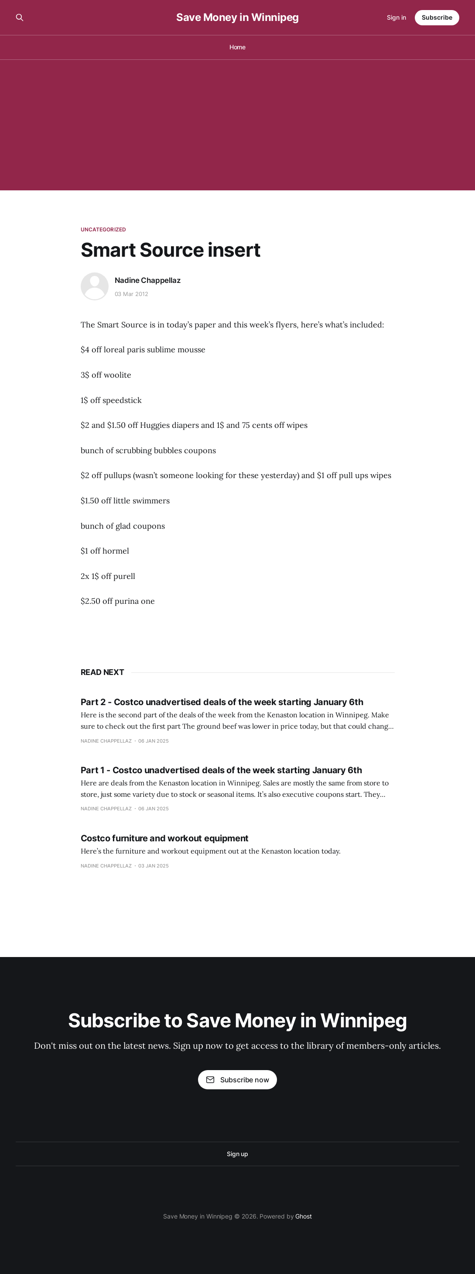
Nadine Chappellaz (148, 280)
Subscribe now (237, 1079)
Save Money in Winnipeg (237, 17)
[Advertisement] (237, 125)
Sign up (237, 1153)
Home (237, 47)
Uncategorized (103, 229)
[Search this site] (19, 17)
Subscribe (437, 17)
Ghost (303, 1216)
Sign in (396, 17)
